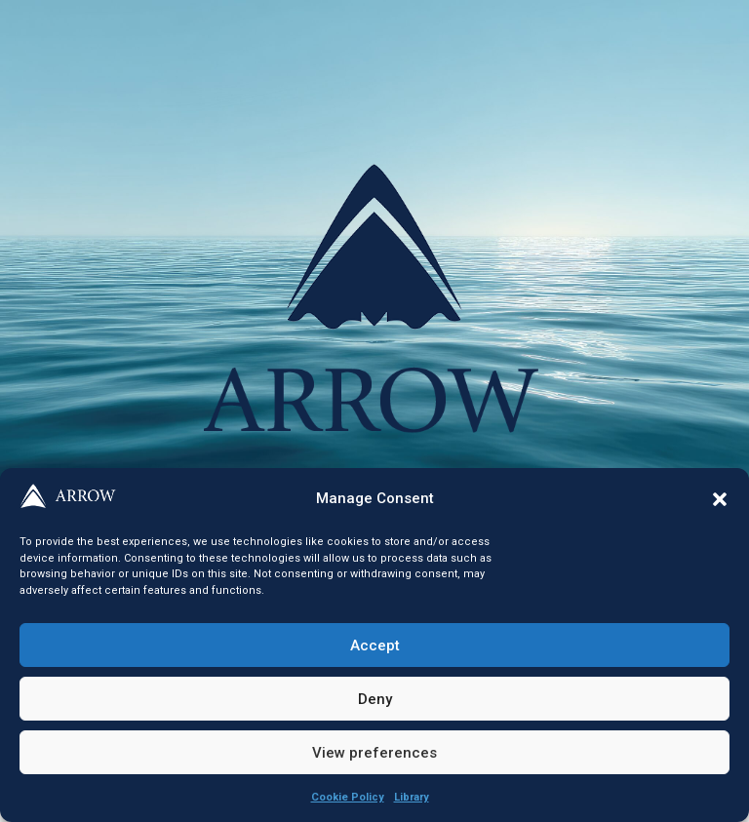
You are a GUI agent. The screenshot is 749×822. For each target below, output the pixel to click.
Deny (375, 699)
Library (411, 797)
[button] (719, 499)
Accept (375, 645)
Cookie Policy (347, 797)
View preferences (374, 753)
